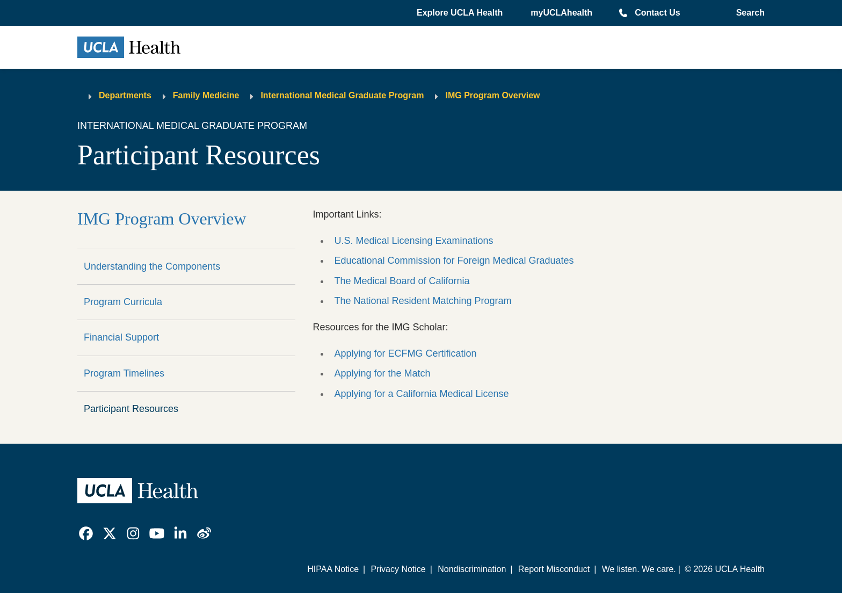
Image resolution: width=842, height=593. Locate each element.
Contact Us (657, 12)
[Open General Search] (748, 12)
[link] (86, 533)
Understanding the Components (152, 266)
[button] (461, 13)
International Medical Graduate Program (342, 95)
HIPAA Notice (333, 569)
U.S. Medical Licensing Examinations (413, 240)
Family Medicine (206, 95)
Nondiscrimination (472, 569)
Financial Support (121, 337)
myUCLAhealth (561, 12)
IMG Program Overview (492, 95)
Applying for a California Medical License (421, 393)
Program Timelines (124, 373)
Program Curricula (123, 301)
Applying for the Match (382, 373)
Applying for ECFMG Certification (405, 353)
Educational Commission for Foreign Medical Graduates (454, 260)
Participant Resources (131, 408)
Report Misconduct (554, 569)
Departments (125, 95)
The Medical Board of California (401, 281)
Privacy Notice (398, 569)
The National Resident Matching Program (422, 300)
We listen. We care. (639, 569)
